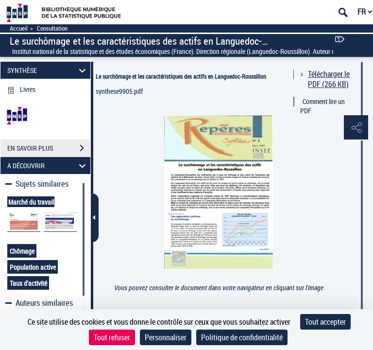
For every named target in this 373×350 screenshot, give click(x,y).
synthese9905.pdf (119, 91)
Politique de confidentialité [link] (242, 337)
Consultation (52, 28)
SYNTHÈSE (48, 70)
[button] (356, 127)
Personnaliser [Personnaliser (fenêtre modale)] (165, 337)
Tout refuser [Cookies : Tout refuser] (112, 337)
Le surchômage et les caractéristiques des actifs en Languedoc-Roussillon (181, 76)
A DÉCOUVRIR (48, 165)
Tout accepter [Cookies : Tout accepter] (325, 321)
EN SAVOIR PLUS (48, 148)
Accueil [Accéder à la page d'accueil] (19, 28)
